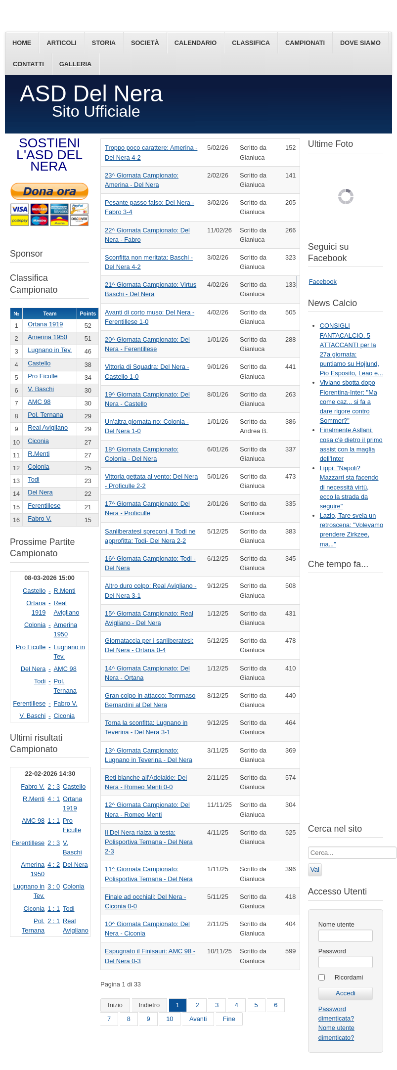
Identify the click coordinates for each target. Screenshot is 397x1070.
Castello (39, 363)
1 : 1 (53, 820)
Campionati (305, 42)
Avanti (198, 1019)
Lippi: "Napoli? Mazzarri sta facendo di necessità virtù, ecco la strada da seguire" (349, 487)
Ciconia (38, 441)
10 (169, 1019)
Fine (229, 1019)
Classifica (251, 42)
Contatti (28, 64)
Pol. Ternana (45, 414)
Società (145, 42)
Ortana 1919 (45, 324)
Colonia (38, 466)
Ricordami (349, 977)
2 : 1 (53, 921)
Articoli (61, 42)
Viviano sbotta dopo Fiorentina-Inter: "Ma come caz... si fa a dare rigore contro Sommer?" (348, 401)
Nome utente (336, 924)
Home (21, 42)
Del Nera (40, 492)
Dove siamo (360, 42)
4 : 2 (53, 864)
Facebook (323, 281)
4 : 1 (53, 798)
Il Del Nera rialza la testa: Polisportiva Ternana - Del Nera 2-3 (149, 842)
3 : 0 (53, 886)
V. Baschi (41, 389)
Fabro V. (39, 518)
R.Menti (38, 453)
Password (332, 951)
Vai (314, 869)
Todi (33, 479)
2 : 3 (53, 786)
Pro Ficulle (42, 376)
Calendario (196, 42)
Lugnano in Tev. (50, 350)
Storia (104, 42)
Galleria (75, 64)
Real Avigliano (48, 427)
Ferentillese (44, 505)
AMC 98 (39, 401)
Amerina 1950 (47, 337)
